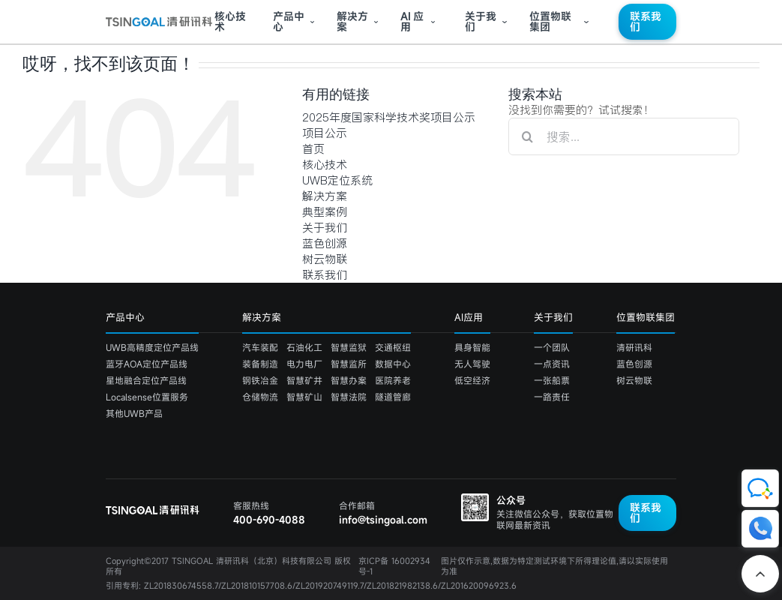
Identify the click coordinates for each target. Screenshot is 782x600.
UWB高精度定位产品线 (152, 347)
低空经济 (472, 380)
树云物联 (324, 259)
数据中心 (393, 364)
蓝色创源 (324, 243)
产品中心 (288, 21)
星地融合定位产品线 (146, 380)
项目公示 (324, 133)
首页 (313, 149)
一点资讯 (552, 364)
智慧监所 (349, 364)
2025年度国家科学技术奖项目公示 (388, 117)
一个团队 (552, 347)
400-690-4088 (269, 520)
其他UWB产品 (134, 413)
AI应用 (468, 317)
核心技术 (230, 21)
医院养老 (393, 380)
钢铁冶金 (260, 380)
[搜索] (527, 136)
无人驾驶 (472, 364)
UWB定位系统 (337, 180)
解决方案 (352, 21)
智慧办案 (349, 380)
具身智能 (472, 347)
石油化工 (304, 347)
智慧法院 (349, 397)
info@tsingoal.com (383, 520)
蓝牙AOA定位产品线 (146, 364)
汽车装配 (260, 347)
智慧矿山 (304, 397)
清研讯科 (634, 347)
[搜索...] (623, 136)
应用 (412, 21)
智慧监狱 (349, 347)
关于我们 (480, 21)
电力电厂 (304, 364)
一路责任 (552, 397)
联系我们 (645, 21)
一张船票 (552, 380)
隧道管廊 (393, 397)
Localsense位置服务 (147, 397)
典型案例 (324, 212)
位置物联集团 (550, 21)
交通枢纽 (393, 347)
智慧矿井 (304, 380)
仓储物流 (260, 397)
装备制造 (260, 364)
